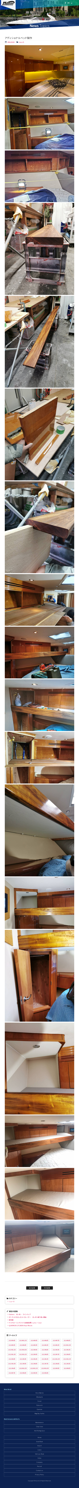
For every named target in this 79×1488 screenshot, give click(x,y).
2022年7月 (56, 1354)
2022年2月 (34, 1359)
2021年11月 (67, 1359)
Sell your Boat (39, 1454)
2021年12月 (56, 1359)
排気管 (11, 1320)
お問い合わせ (68, 3)
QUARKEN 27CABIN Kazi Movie (20, 1325)
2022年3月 (23, 1359)
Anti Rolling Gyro (39, 1431)
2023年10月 (23, 1350)
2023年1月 (67, 1350)
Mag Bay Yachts (39, 1413)
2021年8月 (34, 1363)
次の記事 (47, 1288)
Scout (39, 1401)
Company (39, 1462)
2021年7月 (45, 1363)
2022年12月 (12, 1354)
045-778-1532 (71, 3)
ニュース (21, 42)
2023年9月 (34, 1350)
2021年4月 (12, 1368)
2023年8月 (45, 1350)
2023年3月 (56, 1350)
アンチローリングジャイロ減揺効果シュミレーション (25, 1323)
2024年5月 (12, 1345)
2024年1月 (56, 1345)
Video (39, 1458)
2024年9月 (34, 1340)
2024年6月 (67, 1340)
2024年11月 (23, 1340)
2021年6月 (56, 1363)
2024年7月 (56, 1340)
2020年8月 (67, 1368)
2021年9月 (23, 1363)
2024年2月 (45, 1345)
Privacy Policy (39, 1474)
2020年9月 (56, 1368)
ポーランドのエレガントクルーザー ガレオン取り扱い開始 (27, 1317)
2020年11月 (34, 1368)
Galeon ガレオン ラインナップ (20, 1314)
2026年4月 (12, 1340)
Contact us (39, 1470)
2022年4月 (12, 1359)
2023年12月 (67, 1345)
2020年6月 (23, 1373)
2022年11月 (23, 1354)
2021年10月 (12, 1363)
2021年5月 (67, 1363)
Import (39, 1446)
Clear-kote (39, 1426)
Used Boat (39, 1441)
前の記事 (32, 1288)
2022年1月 (45, 1359)
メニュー (76, 3)
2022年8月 (45, 1354)
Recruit (39, 1466)
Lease (39, 1450)
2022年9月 (34, 1354)
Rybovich (39, 1405)
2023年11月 (12, 1350)
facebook (65, 3)
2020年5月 (34, 1373)
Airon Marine (39, 1393)
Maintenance (39, 1422)
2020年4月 (45, 1373)
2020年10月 (45, 1368)
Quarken (39, 1409)
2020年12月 (23, 1368)
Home (39, 1437)
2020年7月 (12, 1373)
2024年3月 (34, 1345)
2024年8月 (45, 1340)
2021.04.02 (11, 42)
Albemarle (39, 1397)
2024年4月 (23, 1345)
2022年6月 (67, 1354)
